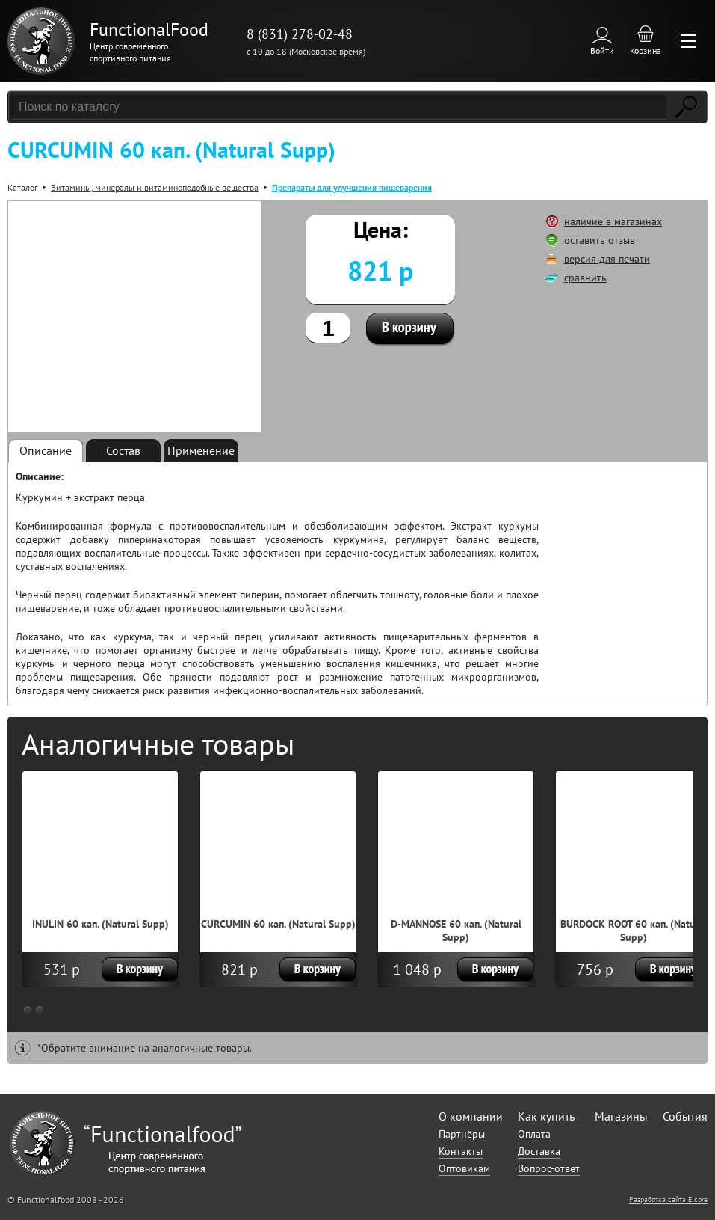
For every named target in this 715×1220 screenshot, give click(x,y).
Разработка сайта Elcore (668, 1199)
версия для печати (607, 259)
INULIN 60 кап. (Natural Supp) (100, 924)
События (685, 1116)
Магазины (621, 1116)
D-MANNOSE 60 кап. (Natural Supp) (456, 930)
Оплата (534, 1134)
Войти (602, 50)
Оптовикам (464, 1168)
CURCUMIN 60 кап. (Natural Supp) (278, 924)
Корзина (645, 50)
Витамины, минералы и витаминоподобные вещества (155, 187)
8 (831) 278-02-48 (300, 34)
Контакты (461, 1151)
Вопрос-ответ (549, 1168)
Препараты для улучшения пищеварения (352, 187)
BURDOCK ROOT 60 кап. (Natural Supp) (634, 930)
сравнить (585, 277)
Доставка (539, 1151)
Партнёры (462, 1134)
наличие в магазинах (613, 221)
